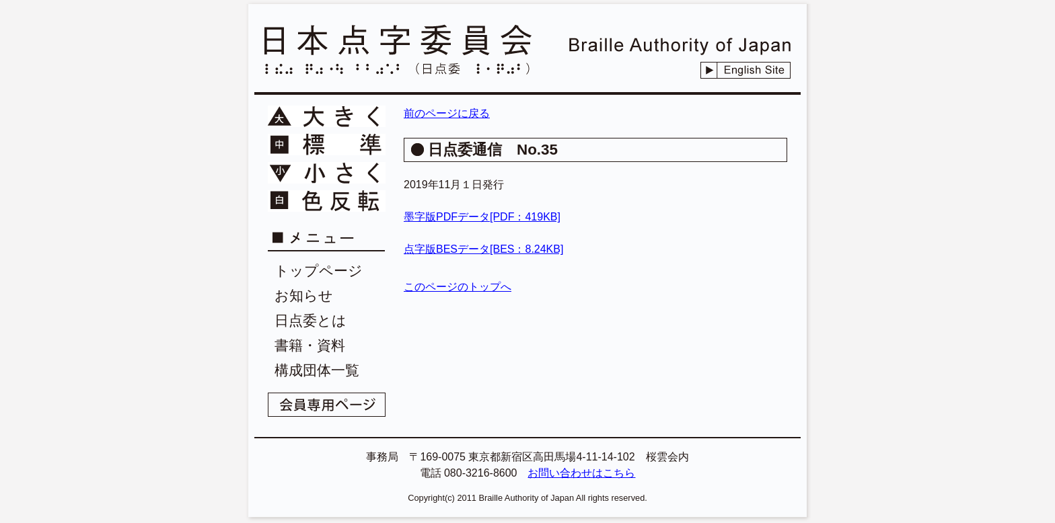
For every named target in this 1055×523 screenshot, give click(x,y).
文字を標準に (327, 144)
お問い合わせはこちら (581, 473)
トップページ (319, 270)
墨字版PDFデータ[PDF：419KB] (482, 217)
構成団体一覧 (317, 370)
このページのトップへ (457, 286)
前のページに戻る (447, 113)
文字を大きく (327, 116)
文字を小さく (327, 173)
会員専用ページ (327, 405)
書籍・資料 (310, 345)
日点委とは (311, 320)
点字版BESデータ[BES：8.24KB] (483, 249)
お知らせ (304, 295)
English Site (745, 70)
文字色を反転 (327, 201)
